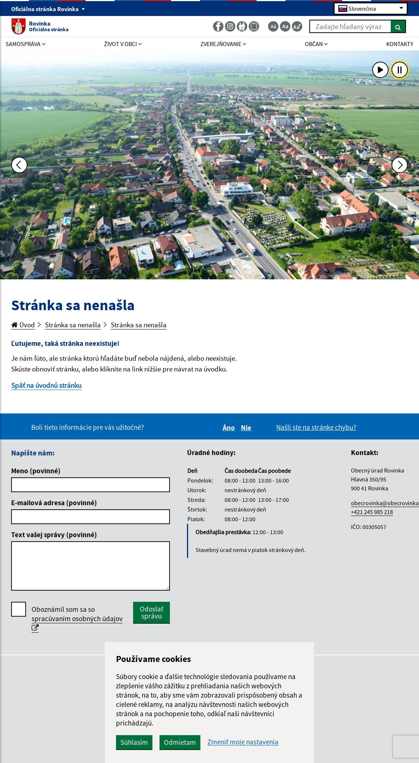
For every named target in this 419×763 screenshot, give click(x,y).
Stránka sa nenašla (73, 324)
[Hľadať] (398, 26)
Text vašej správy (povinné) (54, 534)
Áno (230, 427)
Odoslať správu (151, 612)
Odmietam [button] (180, 742)
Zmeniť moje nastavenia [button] (242, 742)
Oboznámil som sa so (77, 619)
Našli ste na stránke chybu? (316, 427)
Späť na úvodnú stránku (46, 385)
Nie (247, 427)
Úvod (23, 324)
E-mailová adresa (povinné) (54, 502)
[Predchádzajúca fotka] (19, 165)
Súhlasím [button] (134, 742)
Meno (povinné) (36, 470)
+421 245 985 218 (372, 512)
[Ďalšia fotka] (399, 165)
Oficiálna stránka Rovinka (48, 9)
